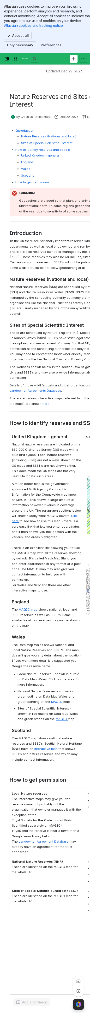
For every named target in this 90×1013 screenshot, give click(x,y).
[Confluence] (25, 59)
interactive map (46, 749)
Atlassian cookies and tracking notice (33, 25)
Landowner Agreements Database (35, 390)
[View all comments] (78, 981)
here (45, 404)
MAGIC (57, 702)
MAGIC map (28, 609)
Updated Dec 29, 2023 (64, 71)
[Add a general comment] (31, 1002)
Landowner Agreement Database (44, 841)
